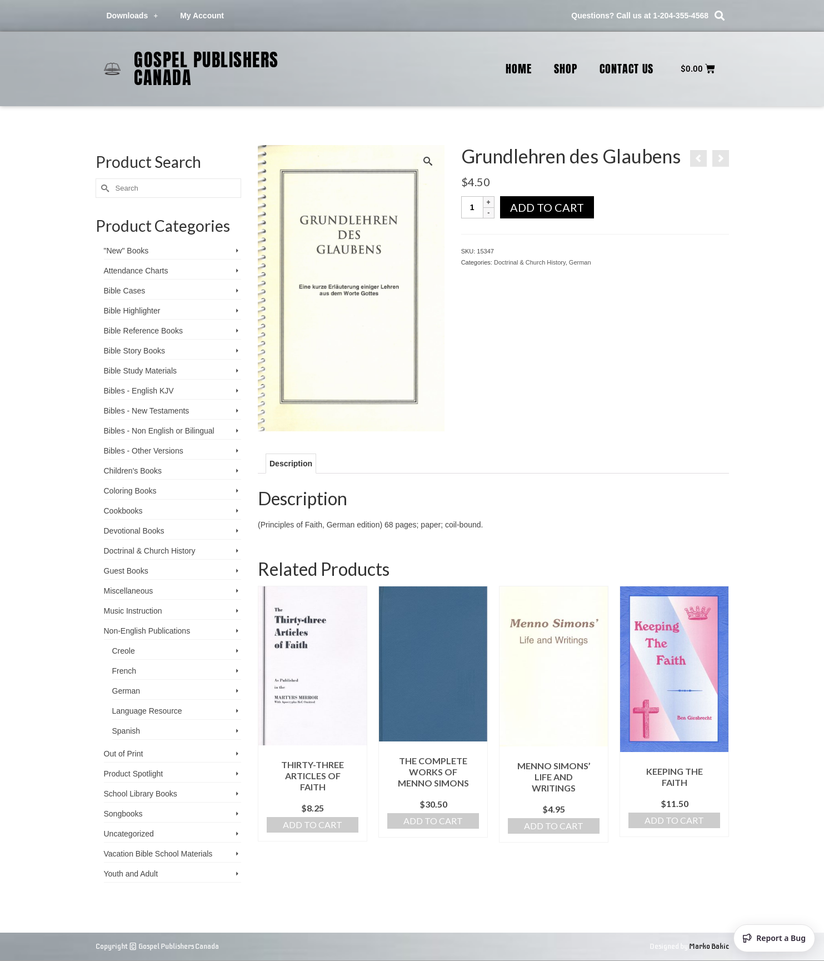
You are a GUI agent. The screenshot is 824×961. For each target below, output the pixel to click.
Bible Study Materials (140, 370)
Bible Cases (125, 290)
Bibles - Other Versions (143, 450)
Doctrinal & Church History (530, 262)
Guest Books (126, 570)
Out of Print (123, 753)
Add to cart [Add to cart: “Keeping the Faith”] (674, 820)
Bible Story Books (135, 350)
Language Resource (147, 710)
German (580, 262)
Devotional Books (134, 530)
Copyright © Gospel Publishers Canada (157, 946)
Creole (123, 650)
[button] (719, 16)
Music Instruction (133, 610)
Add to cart (547, 207)
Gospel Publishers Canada (206, 68)
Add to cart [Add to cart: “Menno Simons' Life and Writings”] (553, 825)
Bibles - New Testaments (146, 410)
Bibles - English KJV (139, 390)
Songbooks (123, 813)
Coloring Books (130, 490)
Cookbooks (123, 510)
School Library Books (140, 793)
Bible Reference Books (143, 330)
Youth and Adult (131, 873)
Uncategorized (129, 833)
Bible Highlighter (132, 310)
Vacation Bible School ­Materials (158, 853)
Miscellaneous (128, 590)
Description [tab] (290, 463)
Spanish (126, 730)
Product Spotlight (133, 773)
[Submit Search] (104, 188)
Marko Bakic (709, 946)
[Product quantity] (472, 207)
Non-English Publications (147, 630)
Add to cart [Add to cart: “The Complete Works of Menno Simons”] (433, 820)
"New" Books (126, 250)
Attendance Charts (136, 270)
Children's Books (133, 470)
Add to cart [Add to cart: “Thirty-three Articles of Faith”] (312, 824)
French (124, 670)
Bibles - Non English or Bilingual (159, 430)
